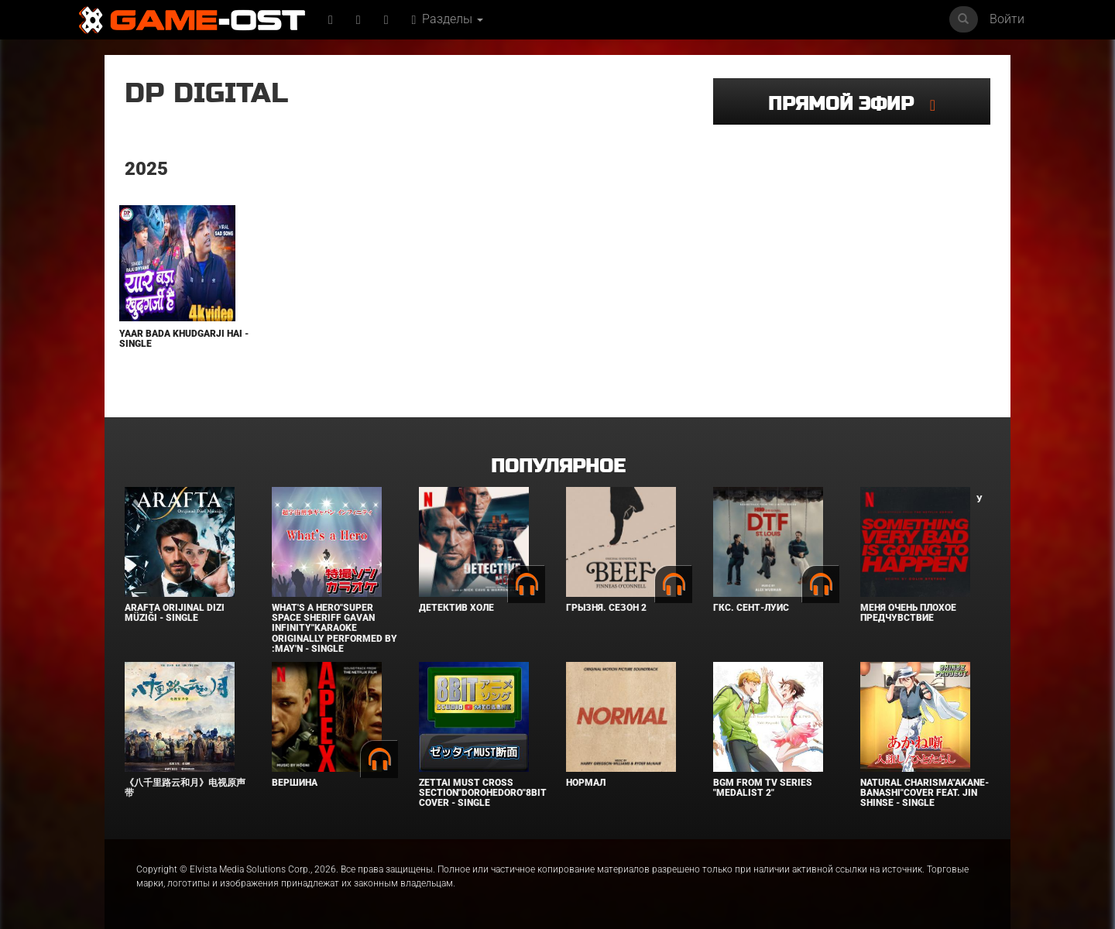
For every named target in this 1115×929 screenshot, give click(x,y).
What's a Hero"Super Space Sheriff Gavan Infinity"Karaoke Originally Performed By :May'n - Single (334, 628)
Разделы (448, 19)
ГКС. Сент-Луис (751, 607)
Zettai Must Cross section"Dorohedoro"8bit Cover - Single (483, 792)
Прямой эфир (849, 104)
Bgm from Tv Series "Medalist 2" (762, 787)
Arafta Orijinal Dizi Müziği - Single (175, 612)
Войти (1007, 19)
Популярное (558, 466)
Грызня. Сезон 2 (606, 607)
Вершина (294, 782)
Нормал (586, 782)
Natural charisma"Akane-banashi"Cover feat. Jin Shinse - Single (924, 792)
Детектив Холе (456, 607)
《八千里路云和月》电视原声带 (185, 787)
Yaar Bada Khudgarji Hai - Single (184, 338)
